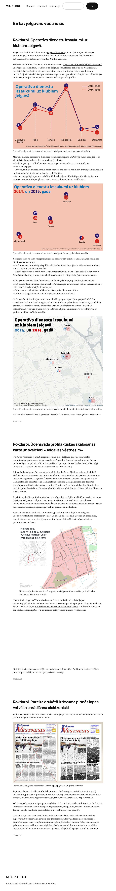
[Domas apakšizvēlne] (34, 6)
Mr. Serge (13, 6)
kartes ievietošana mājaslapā (56, 606)
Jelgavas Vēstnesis (56, 52)
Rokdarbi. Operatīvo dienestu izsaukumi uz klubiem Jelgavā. (50, 42)
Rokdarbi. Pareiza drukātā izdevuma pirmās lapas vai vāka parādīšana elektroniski (56, 704)
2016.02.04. (17, 421)
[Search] (92, 6)
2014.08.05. (17, 679)
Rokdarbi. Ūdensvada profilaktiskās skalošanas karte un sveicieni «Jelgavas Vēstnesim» (54, 447)
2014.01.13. (17, 835)
